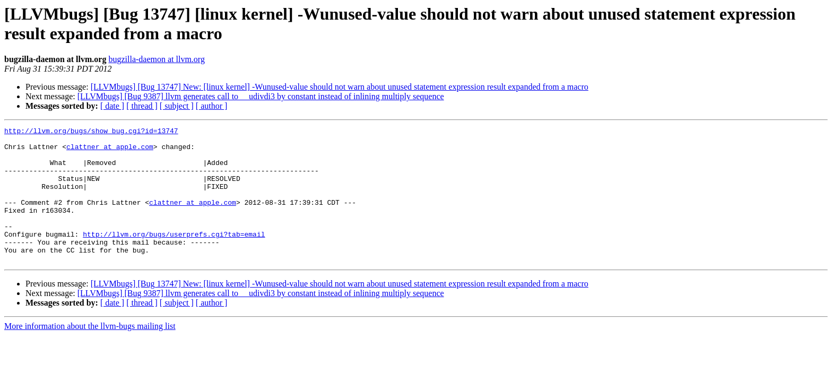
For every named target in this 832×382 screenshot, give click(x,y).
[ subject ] (177, 105)
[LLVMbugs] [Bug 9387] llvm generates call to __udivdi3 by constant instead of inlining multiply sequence (260, 96)
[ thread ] (142, 105)
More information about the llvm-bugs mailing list (90, 353)
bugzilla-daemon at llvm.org (156, 59)
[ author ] (212, 105)
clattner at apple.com (109, 151)
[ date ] (112, 105)
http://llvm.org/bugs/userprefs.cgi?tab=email (174, 256)
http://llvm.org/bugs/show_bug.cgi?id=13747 (91, 132)
